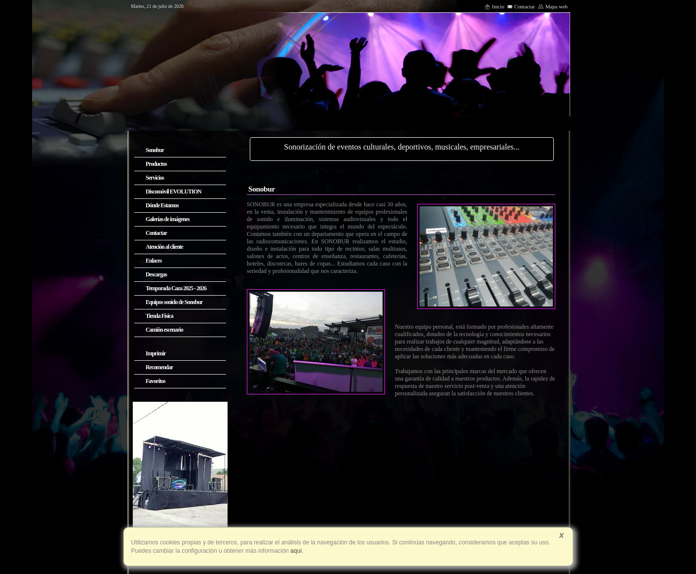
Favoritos (155, 381)
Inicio (494, 6)
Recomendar (159, 367)
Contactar (521, 6)
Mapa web (553, 6)
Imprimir (156, 353)
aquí (295, 550)
